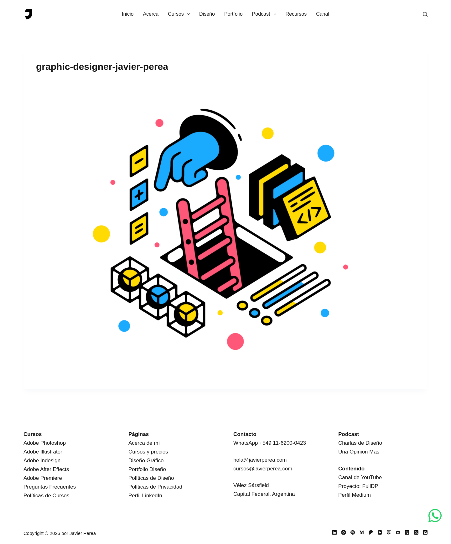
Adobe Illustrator (42, 452)
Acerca (150, 14)
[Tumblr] (407, 532)
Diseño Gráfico (145, 461)
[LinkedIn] (334, 532)
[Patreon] (371, 532)
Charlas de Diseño (360, 443)
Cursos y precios (148, 452)
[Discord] (398, 532)
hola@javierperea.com (260, 460)
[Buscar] (425, 14)
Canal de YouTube (360, 477)
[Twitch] (389, 532)
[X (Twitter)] (416, 532)
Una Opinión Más (358, 452)
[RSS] (425, 532)
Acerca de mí (144, 443)
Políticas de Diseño (151, 478)
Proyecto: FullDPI (359, 486)
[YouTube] (380, 532)
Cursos (180, 14)
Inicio (127, 14)
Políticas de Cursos (46, 496)
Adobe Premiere (42, 478)
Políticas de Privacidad (155, 487)
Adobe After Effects (46, 469)
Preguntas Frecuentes (49, 487)
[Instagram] (343, 532)
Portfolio (233, 14)
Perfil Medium (354, 495)
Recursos (296, 14)
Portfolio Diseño (147, 469)
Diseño (207, 14)
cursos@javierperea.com (262, 469)
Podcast (265, 14)
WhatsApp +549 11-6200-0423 (269, 443)
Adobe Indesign (41, 461)
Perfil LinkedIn (145, 496)
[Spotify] (352, 532)
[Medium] (362, 532)
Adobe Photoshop (44, 443)
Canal (322, 14)
